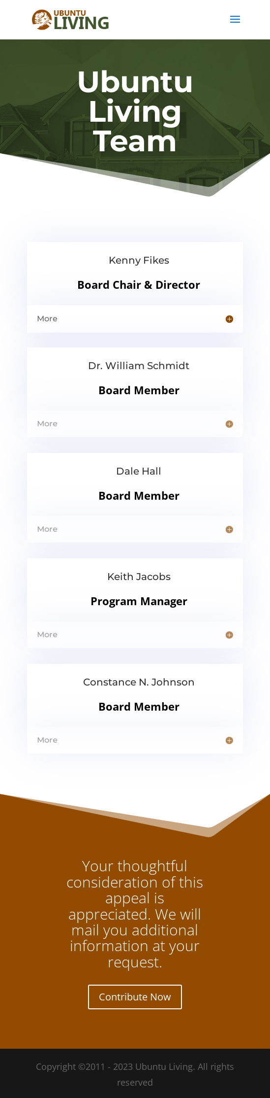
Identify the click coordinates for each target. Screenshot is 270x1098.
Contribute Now (135, 996)
